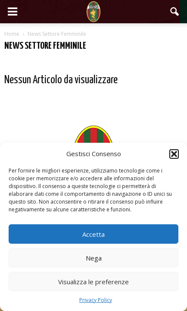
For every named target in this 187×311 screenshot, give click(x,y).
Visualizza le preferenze (93, 281)
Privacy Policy (95, 300)
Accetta (93, 234)
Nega (94, 258)
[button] (174, 154)
